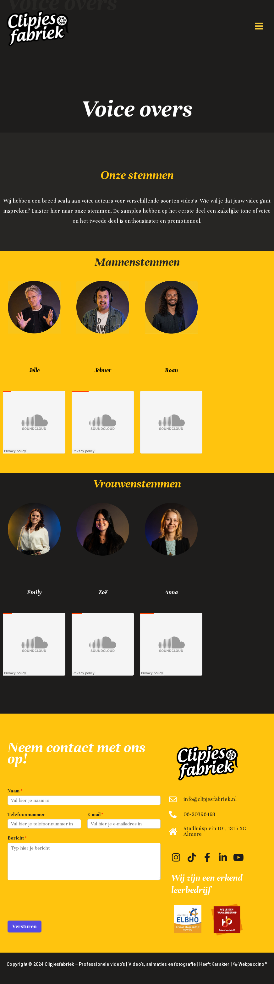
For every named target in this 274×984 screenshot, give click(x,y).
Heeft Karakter (214, 964)
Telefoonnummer (26, 814)
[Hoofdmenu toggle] (259, 26)
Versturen (24, 926)
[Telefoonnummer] (44, 824)
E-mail (95, 814)
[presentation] (55, 910)
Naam (15, 791)
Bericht (17, 838)
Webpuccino (252, 964)
